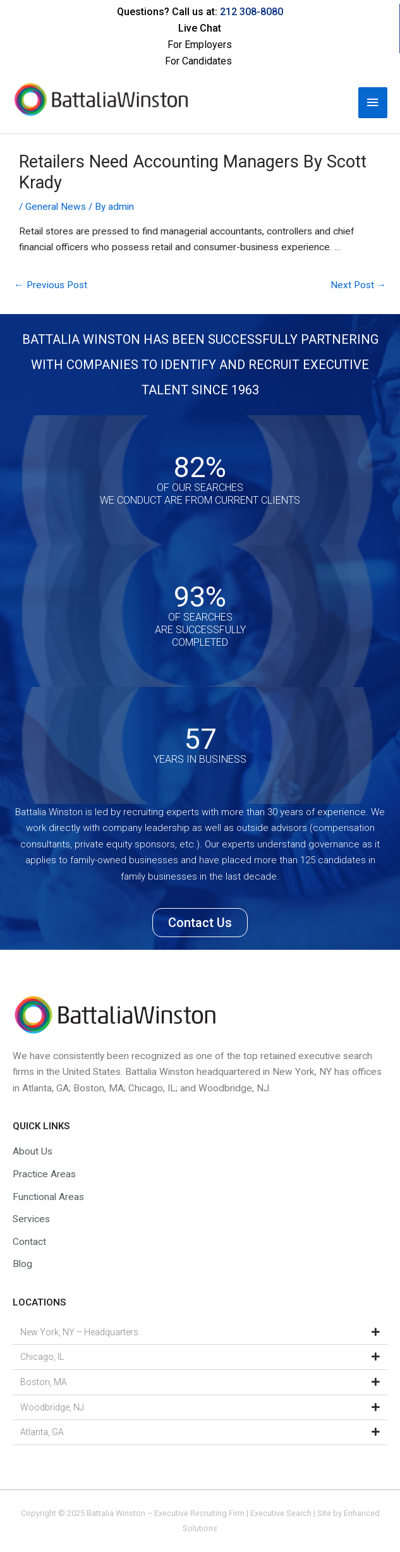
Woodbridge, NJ (52, 1407)
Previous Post (50, 285)
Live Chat (199, 28)
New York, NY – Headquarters (79, 1332)
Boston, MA (43, 1382)
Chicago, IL (42, 1357)
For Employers (199, 45)
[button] (200, 1332)
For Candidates (198, 61)
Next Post (358, 285)
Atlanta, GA (42, 1432)
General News (55, 206)
